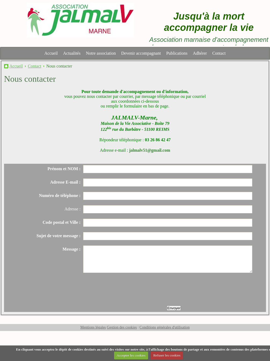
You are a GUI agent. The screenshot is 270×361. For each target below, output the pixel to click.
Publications (176, 53)
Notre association (101, 53)
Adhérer (200, 53)
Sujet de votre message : (59, 235)
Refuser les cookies (166, 355)
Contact (219, 53)
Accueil (51, 53)
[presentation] (124, 289)
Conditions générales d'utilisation (165, 327)
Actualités (72, 53)
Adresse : (72, 209)
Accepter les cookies (130, 355)
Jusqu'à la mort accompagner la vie (209, 22)
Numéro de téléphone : (60, 195)
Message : (72, 249)
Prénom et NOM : (64, 168)
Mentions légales (93, 327)
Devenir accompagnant (141, 53)
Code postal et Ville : (62, 222)
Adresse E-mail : (65, 182)
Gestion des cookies (122, 327)
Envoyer (173, 308)
